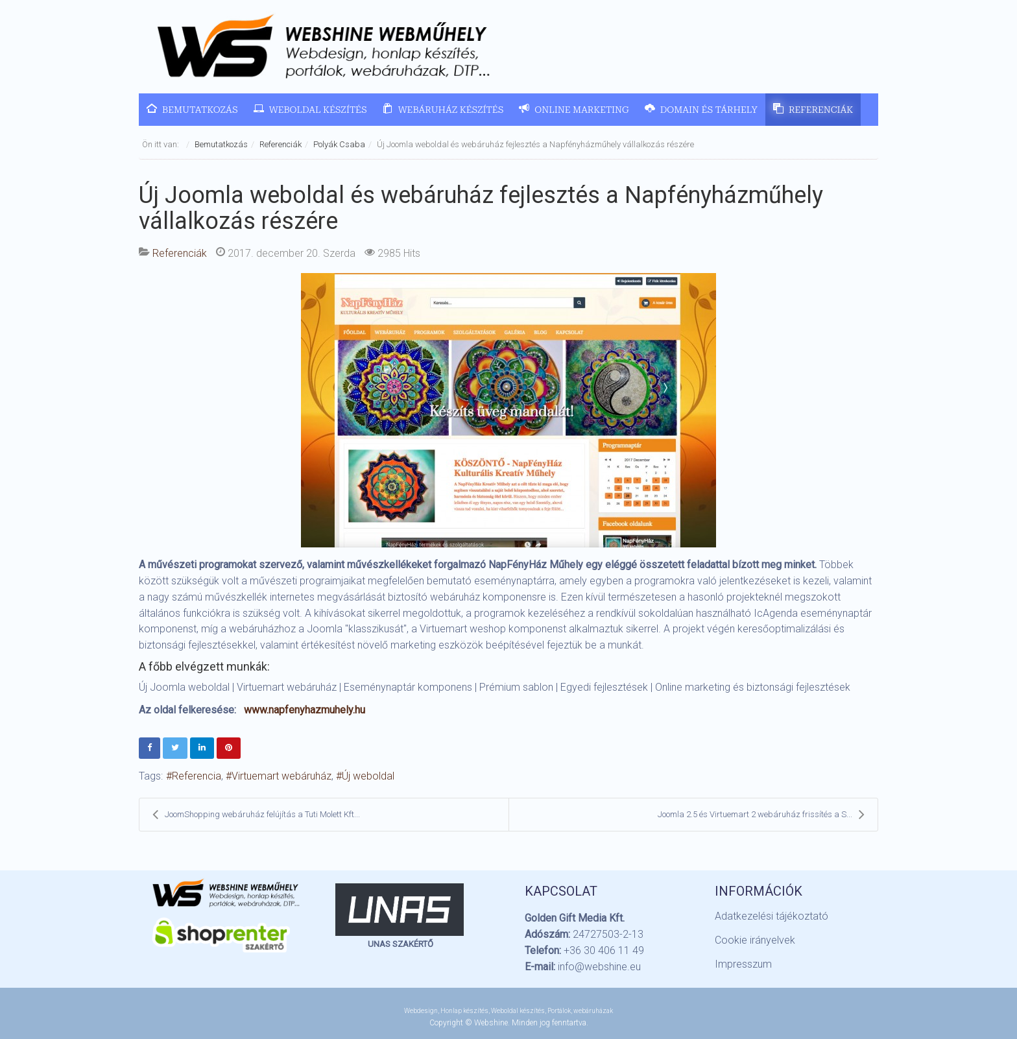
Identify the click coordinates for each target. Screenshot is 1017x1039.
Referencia (196, 776)
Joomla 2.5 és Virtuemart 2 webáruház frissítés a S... (761, 814)
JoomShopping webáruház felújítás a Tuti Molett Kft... (256, 814)
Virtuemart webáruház (281, 776)
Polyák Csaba (339, 144)
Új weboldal (368, 776)
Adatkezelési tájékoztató (771, 916)
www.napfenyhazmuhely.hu (304, 710)
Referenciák (280, 144)
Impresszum (743, 964)
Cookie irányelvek (755, 940)
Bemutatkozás (221, 144)
